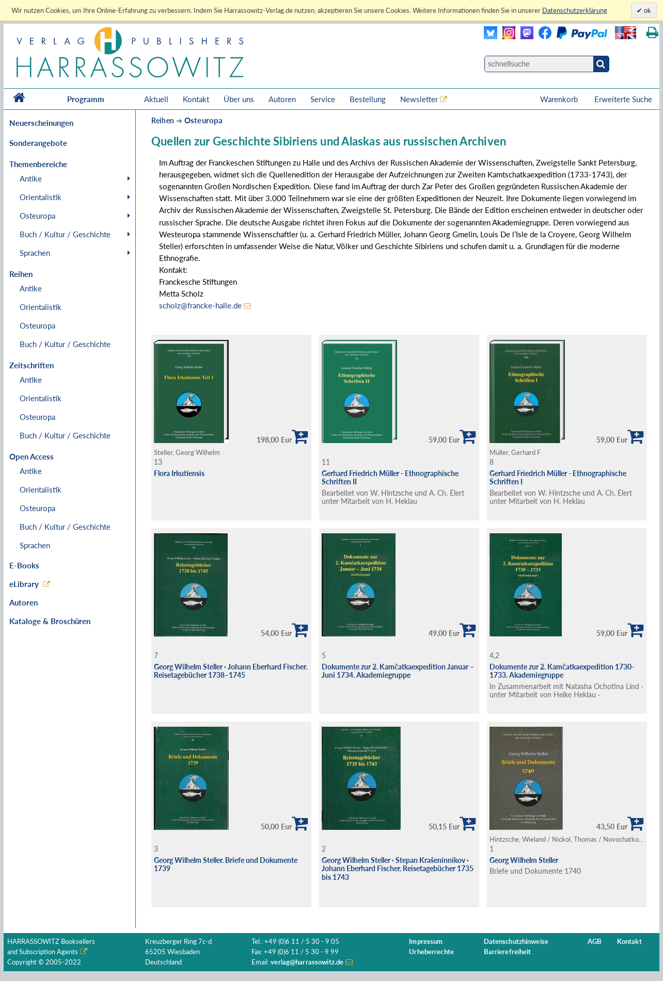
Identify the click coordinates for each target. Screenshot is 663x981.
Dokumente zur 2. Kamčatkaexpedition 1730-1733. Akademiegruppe (562, 671)
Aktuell (156, 99)
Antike (31, 178)
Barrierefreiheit (507, 952)
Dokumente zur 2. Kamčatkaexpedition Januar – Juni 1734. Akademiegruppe (398, 671)
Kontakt (196, 99)
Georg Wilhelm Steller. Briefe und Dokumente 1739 (225, 864)
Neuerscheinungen (41, 122)
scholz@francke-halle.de (200, 305)
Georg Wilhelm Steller (524, 860)
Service (322, 99)
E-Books (24, 565)
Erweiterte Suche (623, 99)
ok (646, 10)
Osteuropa (37, 215)
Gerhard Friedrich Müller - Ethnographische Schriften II (390, 477)
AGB (595, 941)
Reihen (162, 120)
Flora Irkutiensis (179, 473)
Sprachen (35, 252)
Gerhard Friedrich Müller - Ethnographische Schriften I (558, 477)
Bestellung (368, 99)
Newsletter (419, 99)
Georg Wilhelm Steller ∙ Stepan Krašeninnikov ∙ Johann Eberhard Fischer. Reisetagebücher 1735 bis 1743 (397, 868)
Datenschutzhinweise (516, 941)
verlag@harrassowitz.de (307, 962)
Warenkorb (560, 99)
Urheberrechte (431, 952)
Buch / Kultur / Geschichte (65, 234)
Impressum (426, 941)
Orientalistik (40, 197)
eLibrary (24, 583)
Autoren (282, 99)
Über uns (239, 99)
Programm (85, 99)
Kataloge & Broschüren (49, 621)
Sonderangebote (38, 143)
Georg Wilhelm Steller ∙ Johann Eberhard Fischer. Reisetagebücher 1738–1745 (230, 671)
